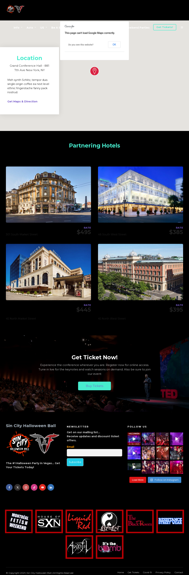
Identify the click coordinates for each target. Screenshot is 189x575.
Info (16, 27)
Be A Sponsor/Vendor (66, 27)
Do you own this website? (81, 43)
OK (114, 42)
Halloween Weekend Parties (129, 27)
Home (120, 570)
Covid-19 (147, 570)
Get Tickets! (164, 27)
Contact (178, 570)
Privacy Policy (163, 570)
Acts (30, 27)
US (42, 27)
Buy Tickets (94, 384)
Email (70, 445)
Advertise (95, 27)
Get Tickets (133, 570)
